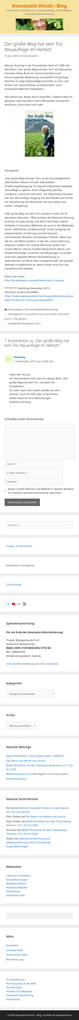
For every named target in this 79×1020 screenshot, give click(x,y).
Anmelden (12, 945)
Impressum (13, 999)
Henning (19, 357)
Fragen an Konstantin (19, 546)
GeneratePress (64, 1015)
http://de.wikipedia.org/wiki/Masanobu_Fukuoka (34, 280)
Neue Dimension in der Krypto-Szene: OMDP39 (35, 756)
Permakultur (15, 309)
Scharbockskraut (16, 778)
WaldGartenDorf (16, 883)
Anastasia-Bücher (16, 887)
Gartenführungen (17, 879)
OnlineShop (13, 891)
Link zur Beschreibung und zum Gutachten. (32, 663)
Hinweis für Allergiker (19, 991)
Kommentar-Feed (16, 954)
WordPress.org (15, 959)
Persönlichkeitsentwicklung (41, 309)
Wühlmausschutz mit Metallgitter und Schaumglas (37, 774)
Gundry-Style (14, 987)
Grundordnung (15, 979)
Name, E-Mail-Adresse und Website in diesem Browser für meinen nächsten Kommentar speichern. (41, 491)
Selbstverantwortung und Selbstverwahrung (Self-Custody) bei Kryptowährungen (28, 842)
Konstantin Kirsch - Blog (39, 6)
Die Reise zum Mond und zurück (26, 760)
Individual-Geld (15, 895)
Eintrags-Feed (14, 950)
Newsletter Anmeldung (20, 565)
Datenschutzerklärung (19, 995)
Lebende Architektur (18, 875)
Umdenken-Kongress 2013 (24, 323)
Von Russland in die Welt (21, 983)
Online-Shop (13, 584)
